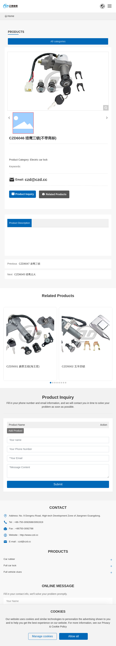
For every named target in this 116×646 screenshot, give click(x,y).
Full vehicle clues (13, 572)
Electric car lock (39, 159)
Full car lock (10, 565)
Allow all (73, 636)
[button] (50, 382)
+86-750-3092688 (23, 522)
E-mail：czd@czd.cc (20, 541)
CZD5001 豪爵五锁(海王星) (22, 366)
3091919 (38, 522)
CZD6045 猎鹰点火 (25, 274)
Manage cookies (42, 636)
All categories (57, 41)
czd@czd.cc (36, 179)
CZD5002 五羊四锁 (73, 366)
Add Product (15, 430)
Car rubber (9, 559)
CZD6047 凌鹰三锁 (29, 263)
